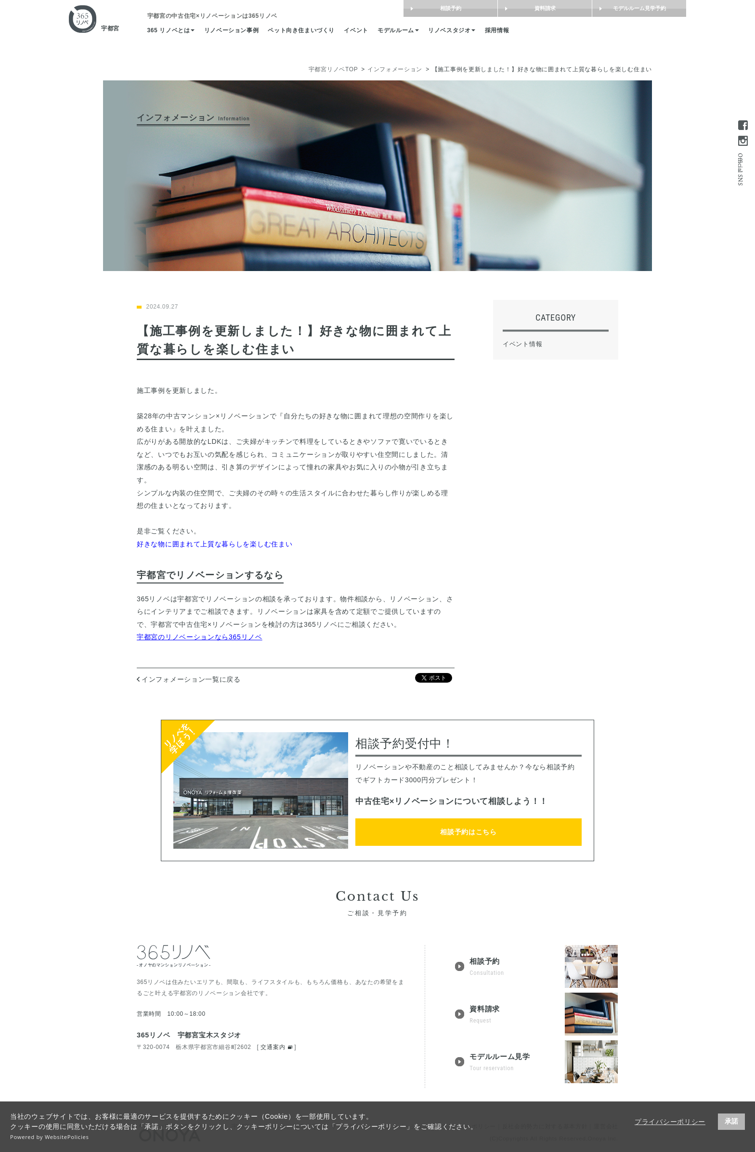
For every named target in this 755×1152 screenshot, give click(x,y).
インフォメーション (394, 69)
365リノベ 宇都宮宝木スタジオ (189, 1035)
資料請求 (510, 9)
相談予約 (416, 9)
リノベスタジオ (506, 33)
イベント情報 (522, 344)
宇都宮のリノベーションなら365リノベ (199, 637)
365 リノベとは (207, 33)
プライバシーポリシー (670, 1122)
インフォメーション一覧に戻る (191, 679)
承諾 (731, 1121)
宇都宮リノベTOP (333, 69)
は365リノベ (252, 17)
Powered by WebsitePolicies (49, 1136)
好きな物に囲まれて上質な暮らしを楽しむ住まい (214, 544)
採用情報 (554, 33)
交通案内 (272, 1047)
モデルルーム (450, 33)
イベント (405, 33)
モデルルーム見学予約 (605, 9)
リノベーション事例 (271, 33)
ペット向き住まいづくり (346, 33)
